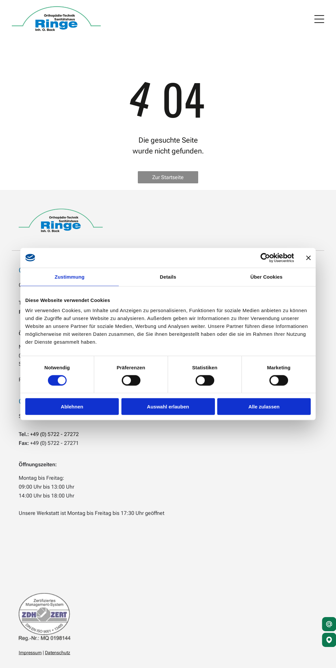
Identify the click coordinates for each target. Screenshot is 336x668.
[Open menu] (319, 19)
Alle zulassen (264, 406)
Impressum (30, 652)
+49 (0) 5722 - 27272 (54, 434)
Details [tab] (168, 276)
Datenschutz (57, 652)
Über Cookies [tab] (266, 276)
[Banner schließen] (308, 257)
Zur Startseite (168, 177)
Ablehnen (72, 406)
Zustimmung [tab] (70, 276)
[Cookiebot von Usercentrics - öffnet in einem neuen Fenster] (265, 258)
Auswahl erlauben (168, 406)
